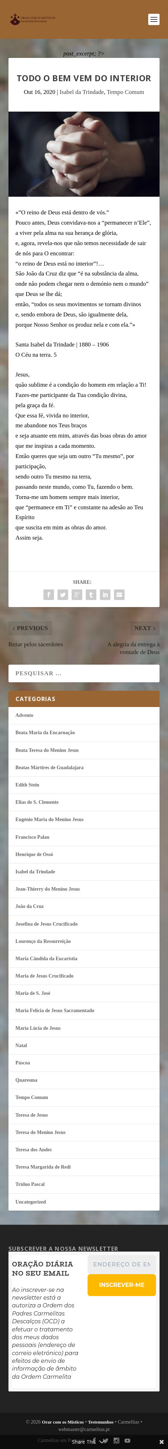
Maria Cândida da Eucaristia (46, 958)
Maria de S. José (33, 993)
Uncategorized (31, 1202)
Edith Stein (27, 785)
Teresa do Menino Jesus (41, 1132)
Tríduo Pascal (30, 1184)
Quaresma (26, 1080)
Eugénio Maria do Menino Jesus (50, 819)
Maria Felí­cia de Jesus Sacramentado (55, 1010)
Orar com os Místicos (63, 1422)
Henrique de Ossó (34, 854)
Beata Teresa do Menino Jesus (47, 750)
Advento (25, 715)
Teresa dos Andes (34, 1149)
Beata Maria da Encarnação (45, 732)
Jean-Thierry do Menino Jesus (48, 889)
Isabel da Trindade (82, 92)
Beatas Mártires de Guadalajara (50, 767)
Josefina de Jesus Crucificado (47, 924)
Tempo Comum (125, 92)
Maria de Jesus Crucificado (44, 976)
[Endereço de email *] (122, 1264)
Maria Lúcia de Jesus (38, 1028)
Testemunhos (100, 1422)
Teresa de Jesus (32, 1115)
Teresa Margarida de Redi (43, 1167)
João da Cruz (30, 906)
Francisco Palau (32, 837)
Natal (21, 1045)
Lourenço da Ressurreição (43, 941)
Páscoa (23, 1062)
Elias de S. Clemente (37, 802)
